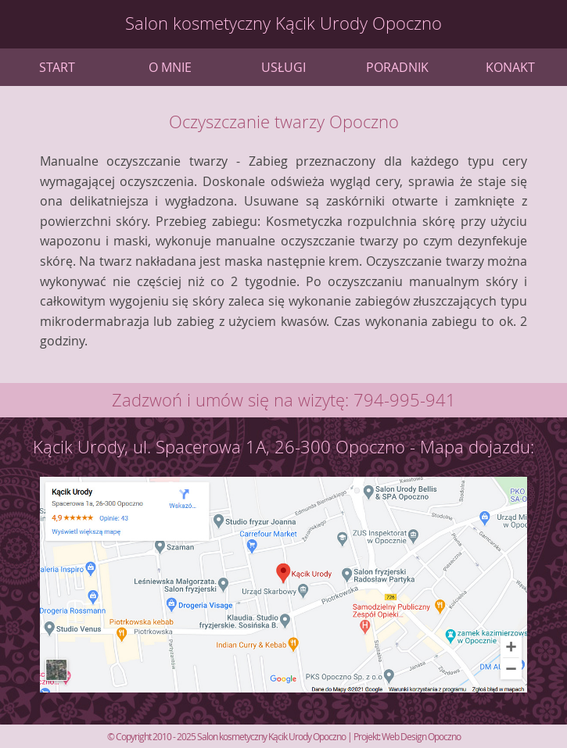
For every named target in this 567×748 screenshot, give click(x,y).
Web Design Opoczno (421, 736)
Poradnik (397, 67)
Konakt (510, 67)
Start (57, 67)
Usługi (283, 67)
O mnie (170, 67)
